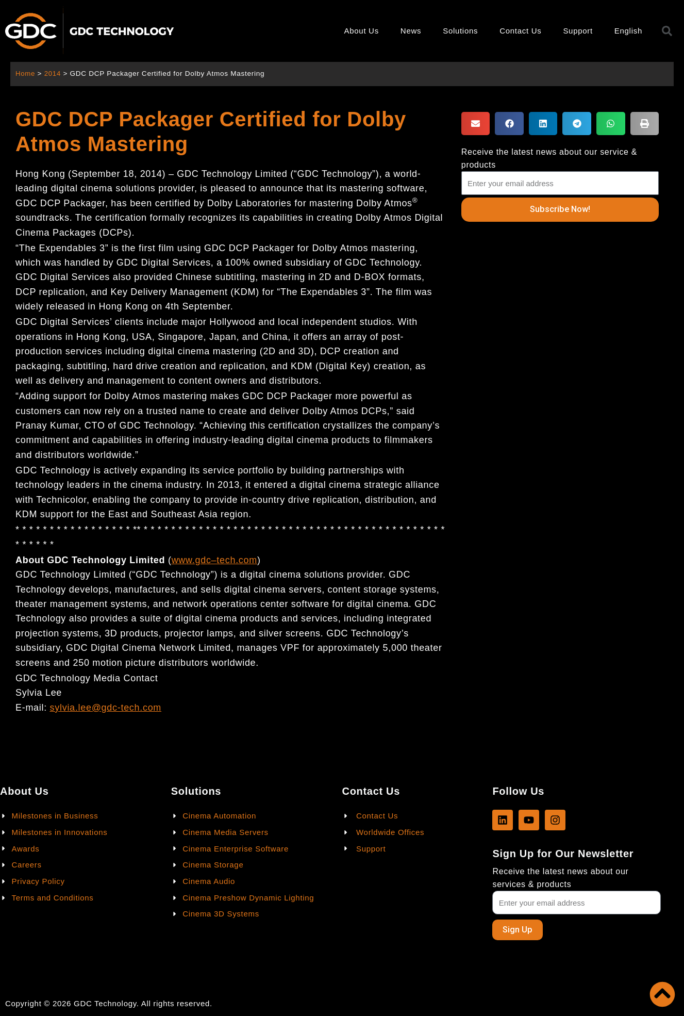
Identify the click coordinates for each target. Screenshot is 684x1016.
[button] (475, 123)
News (411, 30)
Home (25, 73)
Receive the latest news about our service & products (549, 158)
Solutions (460, 30)
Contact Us (520, 30)
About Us (361, 30)
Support (577, 30)
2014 (53, 73)
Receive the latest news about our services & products (560, 877)
